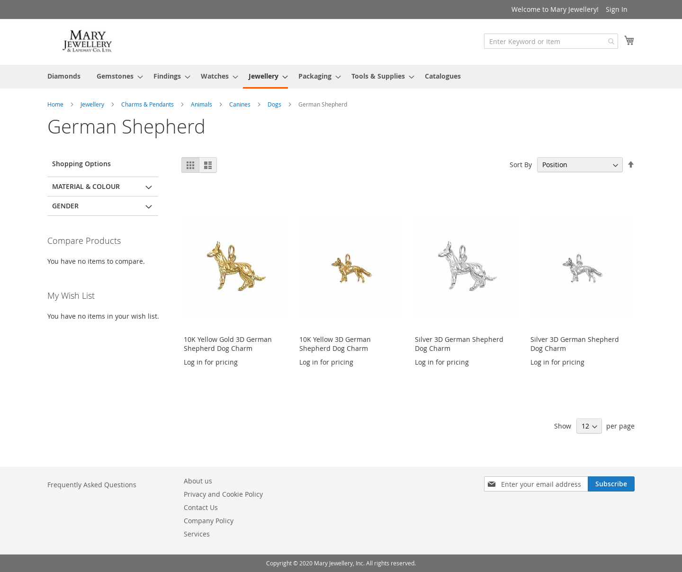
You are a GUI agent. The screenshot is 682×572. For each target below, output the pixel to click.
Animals (202, 104)
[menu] (341, 77)
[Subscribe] (611, 484)
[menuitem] (64, 76)
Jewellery (93, 104)
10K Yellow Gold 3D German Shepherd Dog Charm (228, 344)
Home (56, 104)
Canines (240, 104)
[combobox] (551, 41)
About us (198, 480)
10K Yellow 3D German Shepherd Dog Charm (335, 344)
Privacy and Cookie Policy (223, 494)
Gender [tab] (65, 205)
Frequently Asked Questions (91, 484)
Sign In (617, 9)
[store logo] (87, 41)
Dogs (275, 104)
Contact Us (201, 507)
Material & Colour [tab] (86, 186)
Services (197, 533)
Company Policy (208, 520)
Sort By (521, 164)
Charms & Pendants (148, 104)
